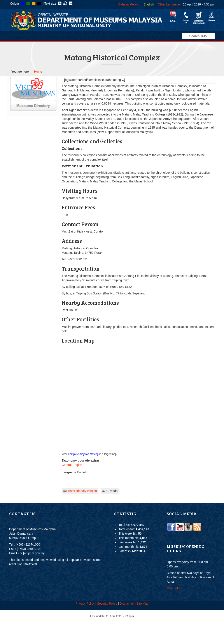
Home (38, 71)
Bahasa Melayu (129, 4)
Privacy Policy (84, 603)
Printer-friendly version (80, 491)
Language (69, 472)
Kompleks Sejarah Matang (83, 454)
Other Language (169, 4)
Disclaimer (127, 603)
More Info (173, 588)
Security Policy (107, 603)
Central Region (72, 465)
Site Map (142, 603)
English (149, 4)
